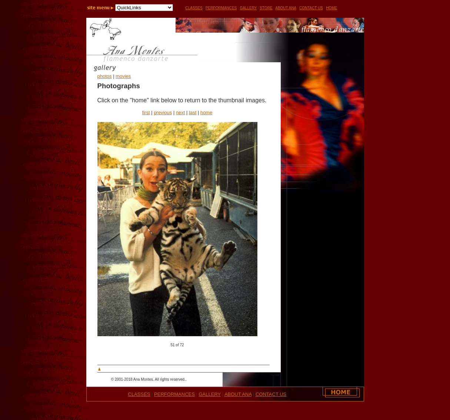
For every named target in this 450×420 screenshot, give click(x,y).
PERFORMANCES (221, 8)
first (146, 112)
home (206, 112)
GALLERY (248, 8)
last (192, 112)
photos (104, 76)
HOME (331, 8)
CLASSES (139, 394)
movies (123, 76)
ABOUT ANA (285, 8)
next (180, 112)
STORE (266, 8)
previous (163, 112)
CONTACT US (311, 8)
